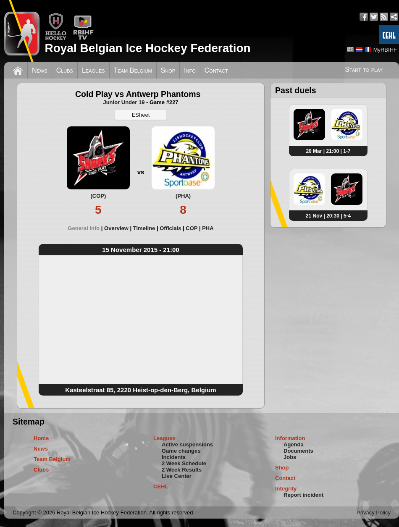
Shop (168, 70)
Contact (216, 70)
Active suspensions (187, 444)
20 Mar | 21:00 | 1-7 (328, 151)
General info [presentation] (84, 228)
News (39, 70)
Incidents (174, 457)
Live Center (177, 476)
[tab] (86, 228)
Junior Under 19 (123, 102)
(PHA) (183, 196)
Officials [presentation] (170, 228)
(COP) (98, 196)
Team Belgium (133, 70)
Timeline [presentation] (144, 228)
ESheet (141, 115)
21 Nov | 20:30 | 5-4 (328, 216)
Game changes (181, 451)
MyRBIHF (385, 50)
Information (290, 438)
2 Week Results (182, 470)
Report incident (303, 495)
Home (41, 438)
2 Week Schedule (184, 463)
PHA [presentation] (207, 228)
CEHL (160, 486)
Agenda (294, 444)
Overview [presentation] (116, 228)
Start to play (364, 69)
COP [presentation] (191, 228)
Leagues (93, 70)
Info (190, 70)
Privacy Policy (374, 512)
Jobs (290, 457)
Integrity (286, 488)
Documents (298, 451)
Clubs (64, 70)
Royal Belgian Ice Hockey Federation (147, 48)
